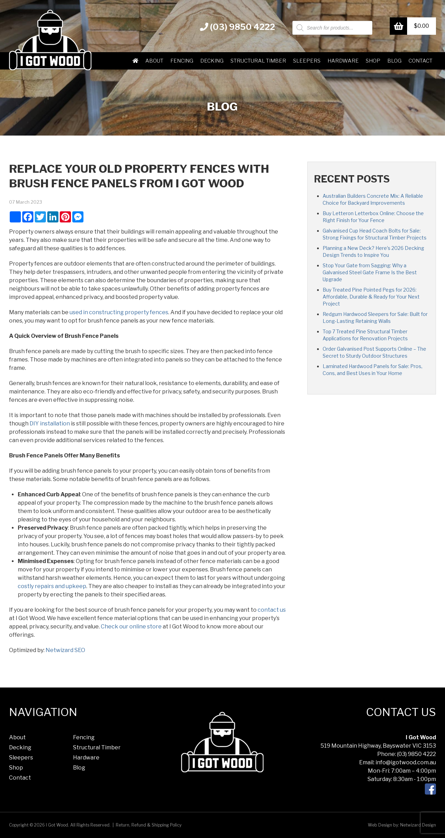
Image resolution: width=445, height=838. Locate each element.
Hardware (343, 61)
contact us (272, 610)
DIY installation (50, 423)
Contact (420, 61)
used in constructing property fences (119, 312)
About (154, 61)
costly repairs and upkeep (52, 586)
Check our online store (131, 626)
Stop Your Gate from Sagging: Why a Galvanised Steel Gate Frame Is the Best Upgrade (370, 272)
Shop (373, 61)
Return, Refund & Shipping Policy (148, 825)
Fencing (181, 61)
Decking (212, 61)
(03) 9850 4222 (237, 27)
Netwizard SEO (65, 650)
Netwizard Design (418, 825)
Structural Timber (258, 61)
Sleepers (307, 61)
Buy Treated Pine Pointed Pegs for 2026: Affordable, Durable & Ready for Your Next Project (371, 297)
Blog (394, 61)
